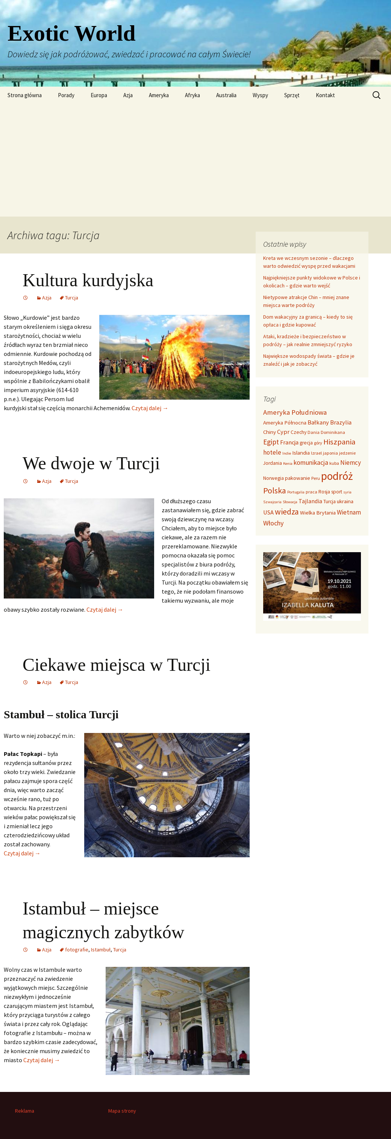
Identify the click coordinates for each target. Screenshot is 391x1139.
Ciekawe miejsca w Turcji (117, 665)
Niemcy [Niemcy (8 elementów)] (350, 462)
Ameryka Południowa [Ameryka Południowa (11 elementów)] (295, 412)
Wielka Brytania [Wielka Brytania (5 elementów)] (318, 512)
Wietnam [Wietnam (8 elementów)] (349, 512)
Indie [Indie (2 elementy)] (286, 453)
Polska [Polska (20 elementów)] (274, 490)
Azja (128, 95)
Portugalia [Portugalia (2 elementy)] (296, 492)
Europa (99, 95)
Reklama (24, 1110)
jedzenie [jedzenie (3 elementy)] (347, 453)
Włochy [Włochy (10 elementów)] (273, 523)
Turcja (71, 297)
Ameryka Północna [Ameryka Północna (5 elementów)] (284, 422)
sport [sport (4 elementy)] (336, 492)
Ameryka (159, 95)
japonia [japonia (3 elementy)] (330, 453)
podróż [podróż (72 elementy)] (337, 476)
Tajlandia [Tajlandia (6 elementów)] (310, 501)
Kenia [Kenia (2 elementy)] (287, 463)
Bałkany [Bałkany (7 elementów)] (318, 422)
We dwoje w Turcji (91, 463)
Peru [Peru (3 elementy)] (315, 478)
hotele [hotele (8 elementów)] (272, 452)
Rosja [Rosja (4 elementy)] (324, 492)
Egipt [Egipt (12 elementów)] (271, 441)
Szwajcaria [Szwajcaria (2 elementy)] (272, 501)
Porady (66, 95)
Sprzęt (292, 95)
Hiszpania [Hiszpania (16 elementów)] (339, 442)
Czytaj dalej (150, 408)
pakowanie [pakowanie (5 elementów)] (297, 478)
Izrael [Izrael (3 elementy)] (316, 453)
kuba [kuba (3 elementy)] (334, 463)
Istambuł (101, 949)
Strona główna (25, 95)
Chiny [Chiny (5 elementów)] (269, 432)
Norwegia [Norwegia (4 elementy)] (273, 478)
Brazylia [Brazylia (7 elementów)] (341, 422)
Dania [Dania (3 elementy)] (314, 432)
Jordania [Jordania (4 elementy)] (272, 463)
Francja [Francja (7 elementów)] (289, 442)
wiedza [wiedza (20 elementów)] (287, 511)
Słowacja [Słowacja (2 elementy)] (290, 501)
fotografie (76, 949)
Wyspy (260, 95)
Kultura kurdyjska (88, 280)
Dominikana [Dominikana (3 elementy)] (333, 432)
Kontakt (325, 95)
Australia (226, 95)
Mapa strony (122, 1110)
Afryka (192, 95)
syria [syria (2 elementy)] (347, 492)
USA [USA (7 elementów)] (268, 512)
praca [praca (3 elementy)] (311, 492)
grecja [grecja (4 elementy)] (306, 443)
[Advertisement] (195, 160)
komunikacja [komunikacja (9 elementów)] (311, 462)
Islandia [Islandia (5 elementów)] (301, 452)
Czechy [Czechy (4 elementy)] (298, 432)
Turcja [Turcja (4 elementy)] (329, 501)
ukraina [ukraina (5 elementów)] (345, 501)
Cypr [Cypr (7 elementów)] (283, 431)
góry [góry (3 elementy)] (318, 443)
